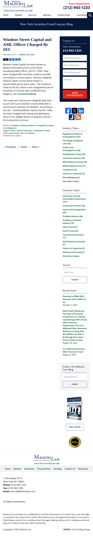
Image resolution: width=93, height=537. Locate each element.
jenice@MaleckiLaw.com (23, 491)
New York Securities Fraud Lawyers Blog (18, 6)
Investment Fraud (74, 205)
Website (18, 15)
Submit (74, 384)
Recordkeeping (71, 177)
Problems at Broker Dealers (23, 125)
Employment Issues (74, 154)
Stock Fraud (70, 231)
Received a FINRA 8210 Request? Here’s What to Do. (74, 299)
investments (39, 130)
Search (74, 280)
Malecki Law (25, 529)
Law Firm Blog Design (76, 529)
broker (13, 130)
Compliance (70, 169)
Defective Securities (73, 252)
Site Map (57, 468)
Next (35, 146)
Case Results (82, 15)
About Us (32, 15)
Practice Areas (64, 15)
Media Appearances (74, 166)
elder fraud (70, 227)
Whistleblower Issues (75, 162)
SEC (48, 74)
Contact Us (70, 468)
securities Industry (74, 158)
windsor (31, 133)
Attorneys (47, 15)
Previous (10, 146)
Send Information (75, 94)
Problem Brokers (73, 216)
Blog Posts (83, 468)
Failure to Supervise (74, 173)
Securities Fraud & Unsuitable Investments (74, 199)
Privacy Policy (43, 468)
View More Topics (71, 181)
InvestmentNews (26, 93)
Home (5, 15)
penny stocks (14, 133)
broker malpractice (25, 130)
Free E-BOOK (75, 427)
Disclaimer (29, 468)
